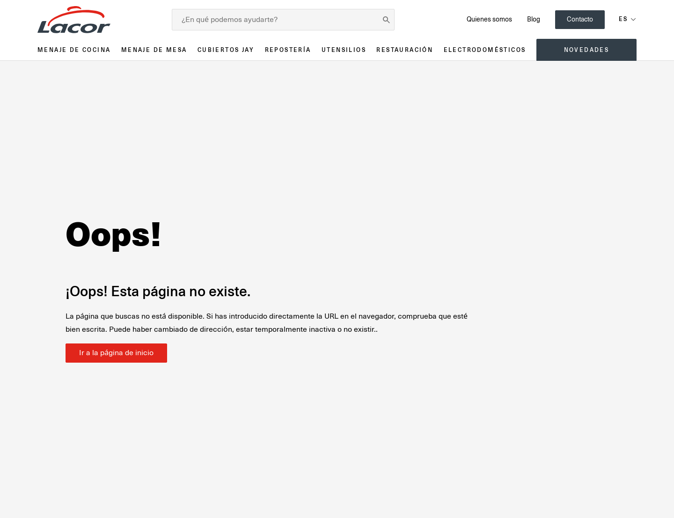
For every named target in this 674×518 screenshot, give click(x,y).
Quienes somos (489, 19)
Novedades (586, 50)
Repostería (288, 50)
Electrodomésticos (485, 50)
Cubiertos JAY (226, 50)
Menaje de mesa (154, 50)
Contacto (580, 19)
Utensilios (344, 50)
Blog (533, 19)
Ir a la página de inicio (116, 353)
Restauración (404, 50)
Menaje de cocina (73, 50)
